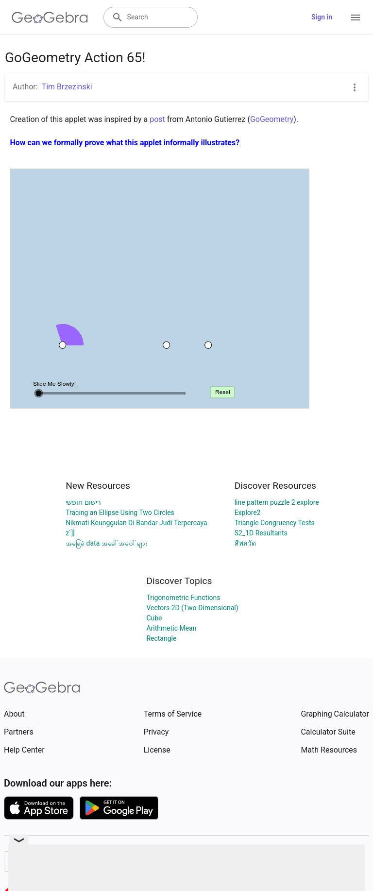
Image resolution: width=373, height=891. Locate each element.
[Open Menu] (355, 17)
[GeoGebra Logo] (50, 17)
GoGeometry (271, 119)
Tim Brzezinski (67, 86)
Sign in (321, 17)
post (157, 119)
